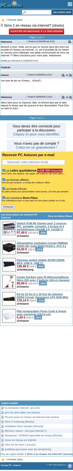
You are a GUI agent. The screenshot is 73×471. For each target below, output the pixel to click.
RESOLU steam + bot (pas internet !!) (25, 430)
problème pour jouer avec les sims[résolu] (28, 449)
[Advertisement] (36, 365)
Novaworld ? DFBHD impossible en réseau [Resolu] (33, 435)
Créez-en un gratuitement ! (36, 147)
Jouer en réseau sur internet (20, 440)
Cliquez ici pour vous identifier (36, 134)
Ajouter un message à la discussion (36, 31)
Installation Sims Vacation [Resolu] (24, 426)
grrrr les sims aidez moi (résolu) (22, 412)
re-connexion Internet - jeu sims (22, 407)
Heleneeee (6, 41)
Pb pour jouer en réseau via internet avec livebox (32, 417)
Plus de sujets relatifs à (36, 454)
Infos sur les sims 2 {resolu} (20, 444)
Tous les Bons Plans (60, 216)
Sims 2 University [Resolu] (19, 421)
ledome (5, 75)
